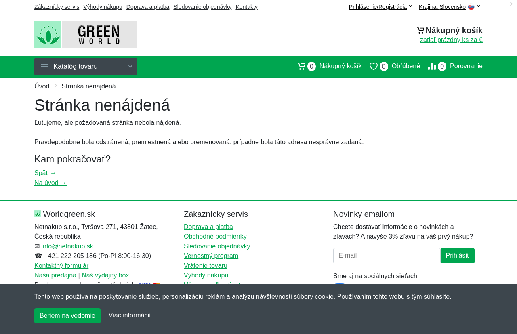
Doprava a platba (148, 7)
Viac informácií (130, 315)
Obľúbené (391, 66)
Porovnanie (451, 66)
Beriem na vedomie (67, 315)
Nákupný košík (326, 66)
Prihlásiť (457, 255)
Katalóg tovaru (86, 66)
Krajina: (449, 7)
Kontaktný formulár (61, 265)
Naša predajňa (55, 275)
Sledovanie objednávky (202, 7)
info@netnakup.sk (67, 246)
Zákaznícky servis (56, 7)
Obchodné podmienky (215, 236)
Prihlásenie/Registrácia (380, 7)
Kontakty (246, 7)
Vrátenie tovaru (205, 265)
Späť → (45, 173)
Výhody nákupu (102, 7)
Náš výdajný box (105, 275)
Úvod (41, 86)
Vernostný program (211, 255)
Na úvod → (50, 182)
